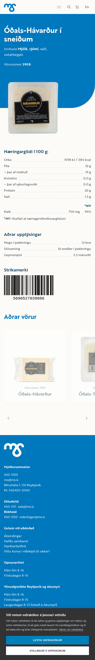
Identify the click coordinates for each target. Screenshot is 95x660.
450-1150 (10, 517)
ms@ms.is (11, 479)
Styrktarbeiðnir (15, 546)
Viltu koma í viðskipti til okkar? (27, 551)
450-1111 (10, 506)
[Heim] (10, 8)
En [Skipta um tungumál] (87, 6)
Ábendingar (13, 535)
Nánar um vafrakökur (71, 629)
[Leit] (69, 7)
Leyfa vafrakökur (47, 640)
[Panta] (77, 7)
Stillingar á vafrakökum (47, 650)
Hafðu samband (16, 541)
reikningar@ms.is (32, 517)
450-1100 (11, 474)
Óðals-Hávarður (35, 394)
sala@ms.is (26, 506)
